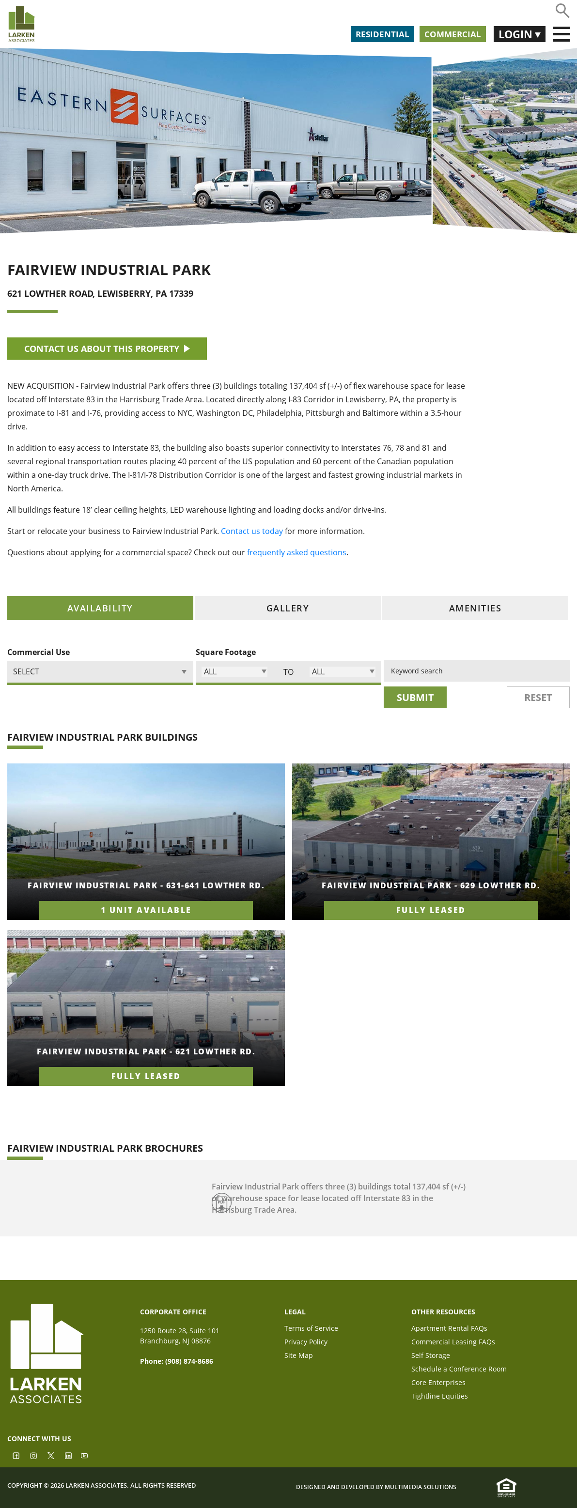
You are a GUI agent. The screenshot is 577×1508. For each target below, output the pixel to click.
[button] (234, 672)
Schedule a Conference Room (459, 1369)
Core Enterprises (438, 1383)
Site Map (298, 1356)
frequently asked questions (296, 552)
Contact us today (252, 531)
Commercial (452, 34)
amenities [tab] (475, 608)
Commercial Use (38, 652)
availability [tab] (100, 608)
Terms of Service (311, 1329)
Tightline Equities (439, 1397)
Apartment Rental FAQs (449, 1329)
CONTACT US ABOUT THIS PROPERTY (107, 348)
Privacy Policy (305, 1342)
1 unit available (146, 910)
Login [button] (517, 34)
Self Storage (430, 1356)
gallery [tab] (288, 608)
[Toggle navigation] (561, 34)
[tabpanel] (288, 929)
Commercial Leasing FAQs (453, 1342)
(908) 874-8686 (189, 1361)
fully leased (431, 910)
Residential (382, 34)
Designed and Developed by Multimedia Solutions (376, 1487)
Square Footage (226, 652)
